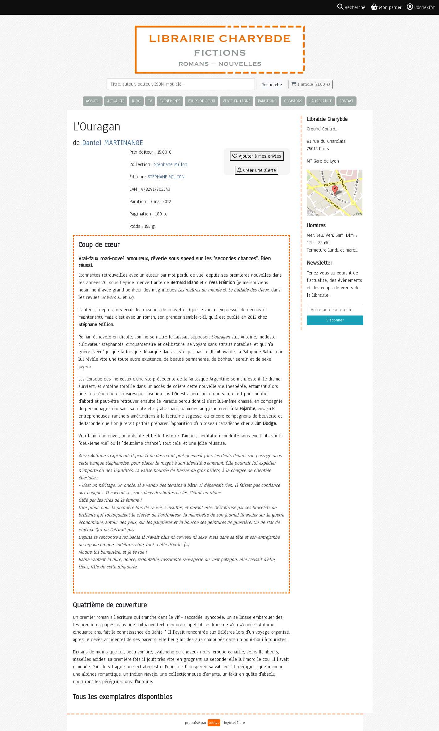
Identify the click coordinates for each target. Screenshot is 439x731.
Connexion (421, 7)
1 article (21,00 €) (310, 84)
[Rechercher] (181, 84)
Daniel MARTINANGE (112, 142)
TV (150, 101)
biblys (214, 722)
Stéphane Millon (170, 164)
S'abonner (335, 320)
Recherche (271, 85)
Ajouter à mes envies (256, 156)
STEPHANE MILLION (166, 177)
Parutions (267, 101)
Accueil (92, 101)
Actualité (115, 101)
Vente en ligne (236, 101)
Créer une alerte (256, 170)
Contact (346, 101)
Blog (136, 101)
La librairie (321, 101)
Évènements (170, 101)
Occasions (293, 101)
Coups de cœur (201, 101)
